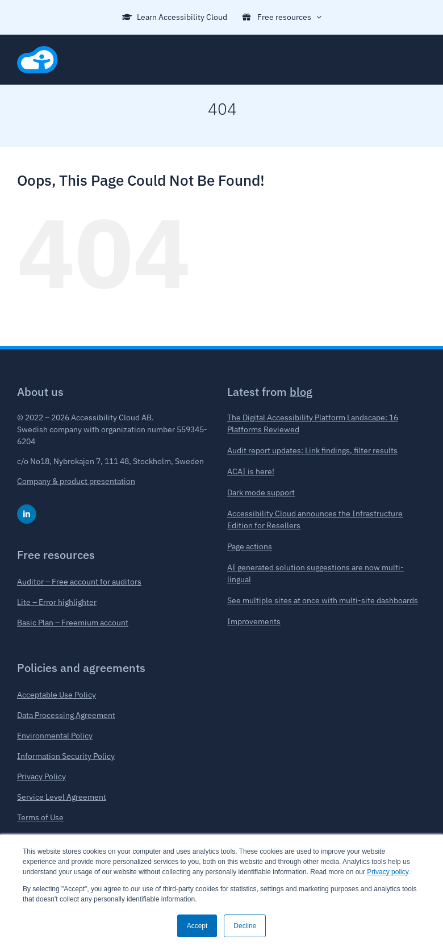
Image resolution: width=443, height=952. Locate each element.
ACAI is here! (250, 471)
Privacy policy (387, 872)
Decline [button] (244, 926)
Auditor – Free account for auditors (79, 582)
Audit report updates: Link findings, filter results (312, 450)
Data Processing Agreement (66, 715)
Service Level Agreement (61, 797)
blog (301, 392)
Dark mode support (261, 492)
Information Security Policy (66, 756)
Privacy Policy (41, 776)
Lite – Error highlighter (57, 602)
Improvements (254, 621)
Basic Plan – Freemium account (72, 622)
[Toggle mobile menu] (420, 52)
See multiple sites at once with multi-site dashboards (322, 600)
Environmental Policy (55, 735)
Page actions (249, 546)
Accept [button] (197, 926)
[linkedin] (26, 514)
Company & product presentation (76, 481)
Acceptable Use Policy (56, 695)
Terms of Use (40, 817)
